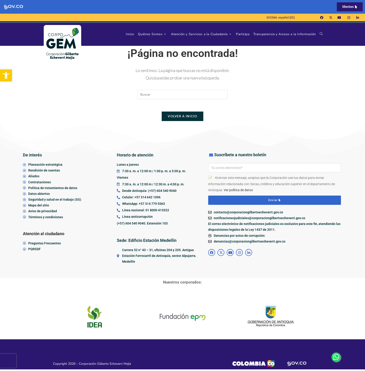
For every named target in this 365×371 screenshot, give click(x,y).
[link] (6, 75)
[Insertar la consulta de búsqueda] (182, 94)
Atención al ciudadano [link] (43, 235)
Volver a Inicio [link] (182, 118)
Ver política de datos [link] (238, 191)
